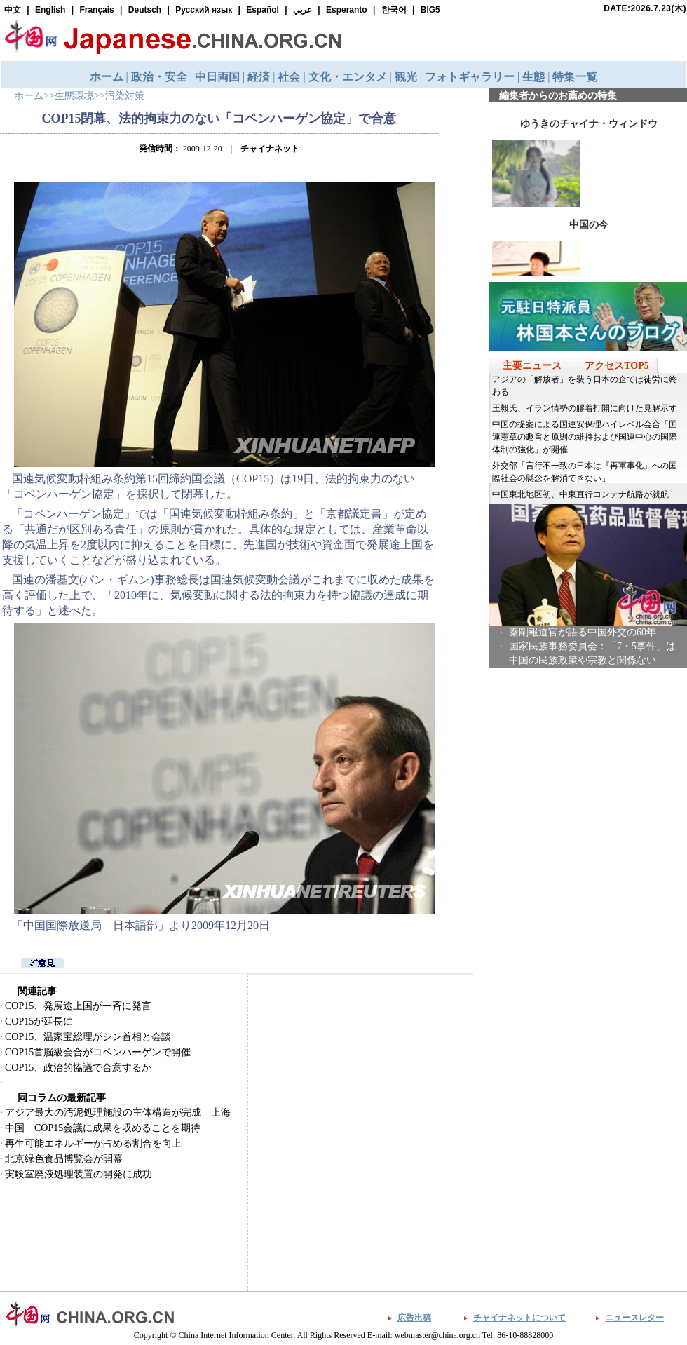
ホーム (28, 95)
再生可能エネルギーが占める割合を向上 (93, 1143)
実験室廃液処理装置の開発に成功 (78, 1174)
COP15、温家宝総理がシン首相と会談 (88, 1037)
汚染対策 (124, 95)
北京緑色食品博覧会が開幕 (64, 1159)
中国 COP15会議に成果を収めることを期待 (102, 1128)
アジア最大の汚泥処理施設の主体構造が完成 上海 (118, 1112)
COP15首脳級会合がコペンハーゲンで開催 (98, 1052)
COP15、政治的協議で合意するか (78, 1067)
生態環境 (74, 95)
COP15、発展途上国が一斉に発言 (78, 1006)
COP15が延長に (39, 1021)
